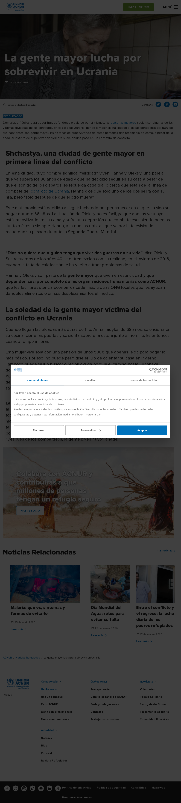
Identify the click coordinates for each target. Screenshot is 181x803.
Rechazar (39, 430)
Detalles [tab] (90, 380)
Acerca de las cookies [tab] (144, 380)
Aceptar (142, 430)
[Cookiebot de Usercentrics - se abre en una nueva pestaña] (151, 370)
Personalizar (91, 430)
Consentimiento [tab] (37, 380)
